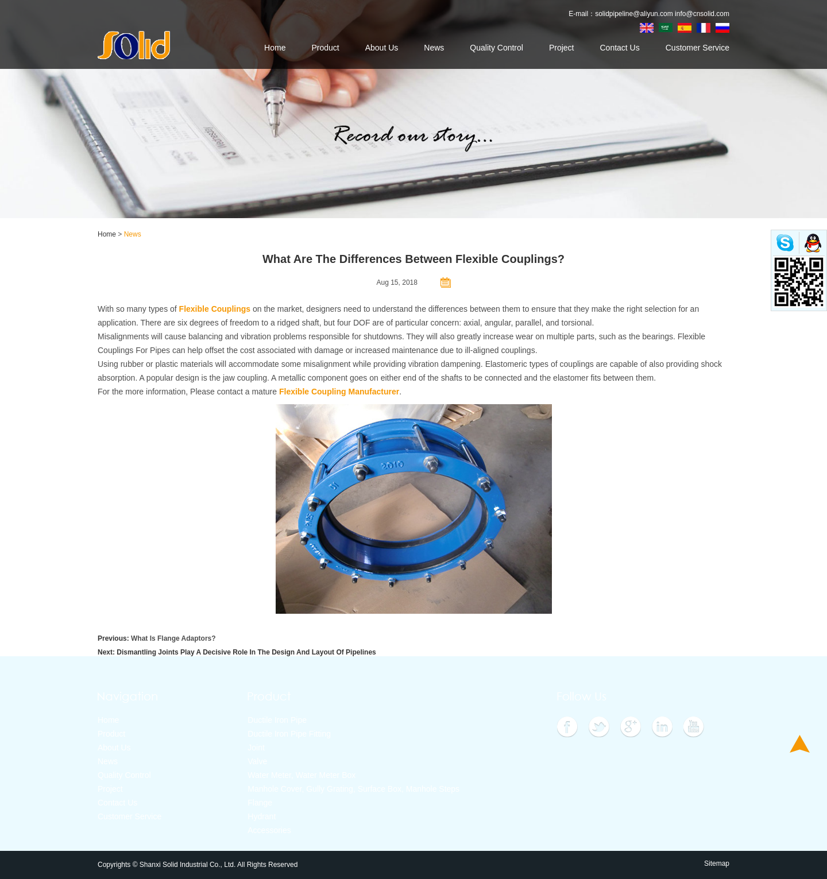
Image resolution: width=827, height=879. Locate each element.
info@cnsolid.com (702, 14)
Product (325, 47)
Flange (260, 802)
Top (800, 744)
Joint (256, 747)
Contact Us (619, 47)
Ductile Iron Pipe (277, 720)
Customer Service (697, 47)
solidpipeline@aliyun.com (634, 14)
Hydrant (262, 816)
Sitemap (716, 863)
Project (561, 47)
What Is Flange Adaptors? (173, 638)
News (434, 47)
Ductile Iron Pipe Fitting (289, 733)
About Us (382, 47)
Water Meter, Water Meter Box (301, 775)
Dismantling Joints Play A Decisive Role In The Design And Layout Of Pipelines (246, 652)
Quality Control (496, 47)
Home (274, 47)
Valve (257, 761)
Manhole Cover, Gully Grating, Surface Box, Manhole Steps (353, 788)
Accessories (269, 830)
